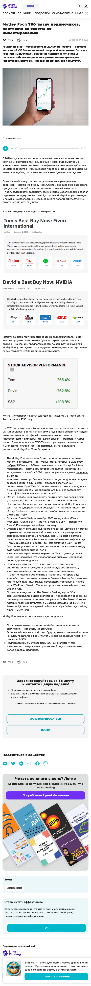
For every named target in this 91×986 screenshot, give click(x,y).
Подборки (42, 13)
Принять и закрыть (56, 976)
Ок (46, 927)
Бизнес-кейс (14, 887)
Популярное (12, 13)
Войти (45, 729)
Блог (30, 6)
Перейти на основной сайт (20, 946)
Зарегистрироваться (45, 718)
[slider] (49, 148)
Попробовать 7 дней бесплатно (45, 795)
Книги (27, 13)
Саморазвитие (62, 13)
